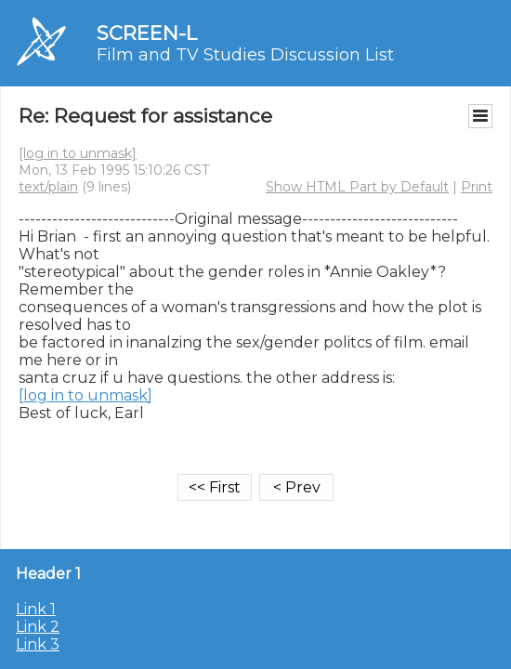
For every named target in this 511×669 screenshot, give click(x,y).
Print (476, 186)
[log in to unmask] (78, 153)
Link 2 (37, 627)
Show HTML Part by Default (357, 186)
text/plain (48, 186)
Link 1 (36, 609)
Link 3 (37, 644)
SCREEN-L (147, 33)
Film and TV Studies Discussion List (245, 55)
